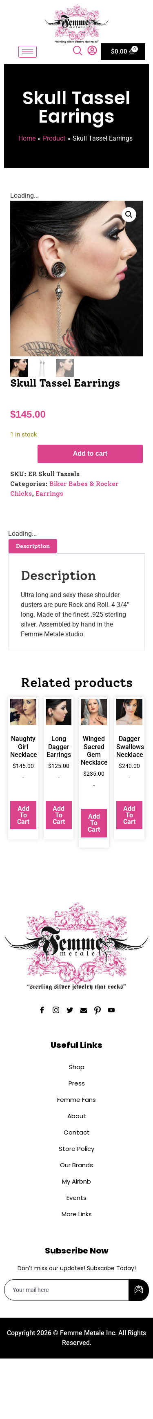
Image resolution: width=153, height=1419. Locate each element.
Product (54, 138)
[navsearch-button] (79, 51)
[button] (129, 214)
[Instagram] (56, 1011)
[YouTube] (111, 1011)
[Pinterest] (97, 1011)
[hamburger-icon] (27, 52)
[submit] (139, 1291)
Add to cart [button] (23, 815)
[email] (66, 1290)
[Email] (84, 1011)
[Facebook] (42, 1011)
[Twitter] (70, 1011)
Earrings (49, 494)
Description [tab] (33, 547)
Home (26, 138)
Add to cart (90, 454)
